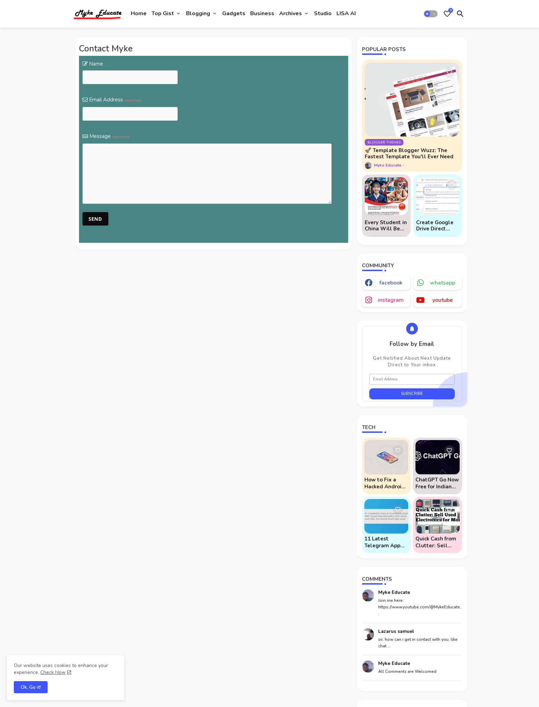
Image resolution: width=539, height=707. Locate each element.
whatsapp (442, 283)
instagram (391, 300)
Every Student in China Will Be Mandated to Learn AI (386, 225)
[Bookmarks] (447, 14)
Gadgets (233, 13)
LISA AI (346, 13)
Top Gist (162, 13)
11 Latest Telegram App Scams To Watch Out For (385, 542)
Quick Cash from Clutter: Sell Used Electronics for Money (436, 542)
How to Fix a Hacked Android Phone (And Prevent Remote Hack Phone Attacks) (385, 483)
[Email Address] (412, 379)
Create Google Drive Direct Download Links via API (436, 225)
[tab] (138, 14)
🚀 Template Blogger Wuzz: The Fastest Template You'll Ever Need (409, 153)
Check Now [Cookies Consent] (53, 672)
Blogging (198, 13)
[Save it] (449, 72)
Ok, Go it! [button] (31, 687)
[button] (431, 13)
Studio (323, 13)
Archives (290, 13)
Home (139, 13)
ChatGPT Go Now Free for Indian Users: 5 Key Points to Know (437, 483)
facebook (390, 283)
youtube (442, 300)
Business (262, 13)
